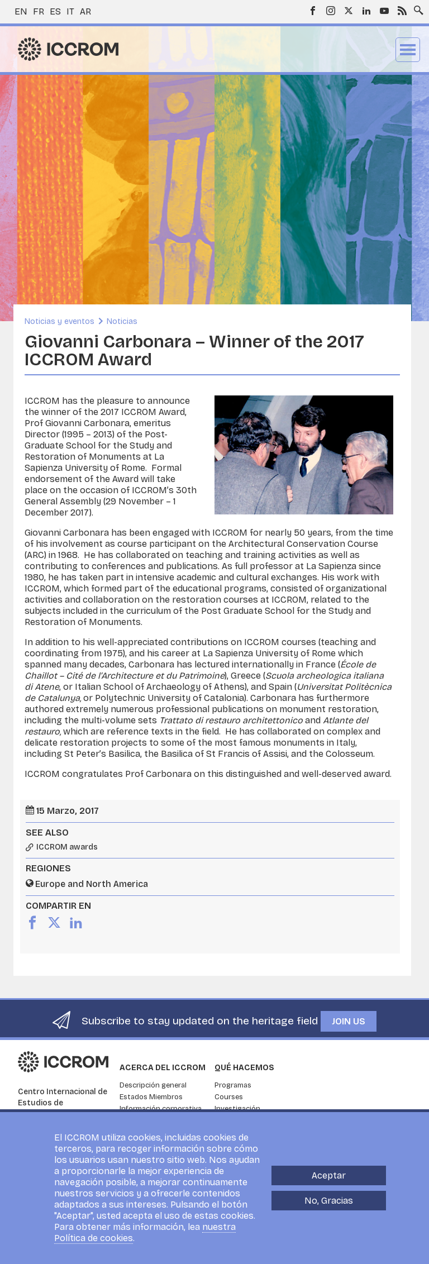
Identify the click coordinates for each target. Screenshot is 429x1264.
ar (85, 11)
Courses (228, 1097)
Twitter (348, 10)
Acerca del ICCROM (163, 1067)
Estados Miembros (151, 1097)
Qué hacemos (244, 1067)
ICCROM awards (67, 847)
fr (38, 11)
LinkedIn (366, 10)
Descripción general (153, 1085)
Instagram (330, 10)
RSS (402, 10)
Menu (407, 49)
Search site (416, 7)
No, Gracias (328, 1200)
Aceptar (329, 1175)
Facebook (312, 10)
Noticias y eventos (59, 321)
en (21, 11)
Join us (348, 1021)
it (70, 11)
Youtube (384, 10)
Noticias (122, 321)
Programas (232, 1085)
